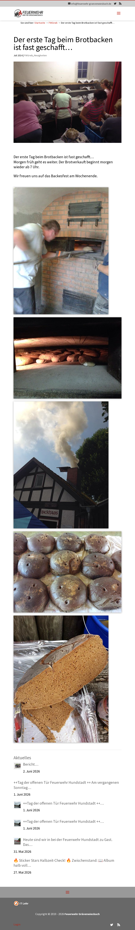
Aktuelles (22, 758)
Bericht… (30, 764)
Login (17, 924)
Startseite (39, 22)
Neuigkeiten (40, 55)
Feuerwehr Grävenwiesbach (82, 914)
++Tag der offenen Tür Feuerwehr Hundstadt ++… (63, 803)
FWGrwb (53, 22)
